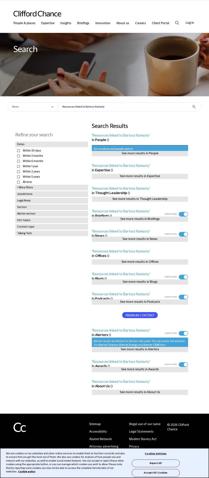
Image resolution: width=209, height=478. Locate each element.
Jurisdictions (24, 194)
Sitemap (95, 424)
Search (177, 23)
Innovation (102, 23)
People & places (24, 23)
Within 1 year (30, 166)
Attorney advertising (103, 446)
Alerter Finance (108, 345)
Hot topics (23, 220)
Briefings (83, 23)
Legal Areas (24, 200)
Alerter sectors (26, 213)
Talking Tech (24, 233)
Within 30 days (32, 150)
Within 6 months (33, 161)
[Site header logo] (97, 13)
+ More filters (25, 187)
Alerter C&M (151, 345)
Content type (25, 226)
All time (27, 182)
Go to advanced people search (113, 149)
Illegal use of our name (144, 424)
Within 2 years (31, 171)
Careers (140, 23)
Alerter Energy (128, 345)
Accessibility (98, 431)
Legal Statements (141, 431)
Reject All (156, 463)
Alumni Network (100, 439)
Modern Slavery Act (143, 439)
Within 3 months (33, 155)
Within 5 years (31, 176)
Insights (65, 23)
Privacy (134, 446)
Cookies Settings (155, 453)
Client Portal (160, 23)
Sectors (22, 207)
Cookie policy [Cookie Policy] (26, 471)
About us (122, 23)
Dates (20, 144)
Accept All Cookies (155, 472)
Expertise (47, 23)
